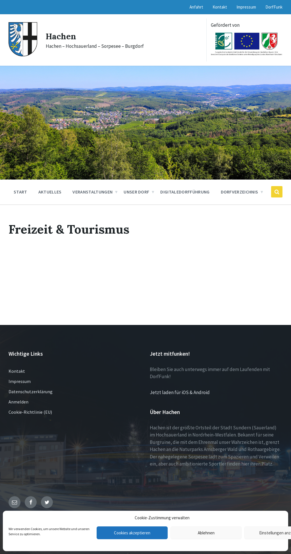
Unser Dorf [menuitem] (136, 192)
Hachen (61, 36)
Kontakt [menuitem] (220, 7)
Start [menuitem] (20, 192)
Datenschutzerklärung (31, 391)
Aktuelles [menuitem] (50, 192)
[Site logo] (23, 55)
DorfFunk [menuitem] (273, 7)
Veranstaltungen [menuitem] (92, 192)
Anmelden (18, 402)
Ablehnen (206, 533)
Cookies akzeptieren (132, 533)
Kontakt (17, 371)
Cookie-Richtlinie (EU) (30, 412)
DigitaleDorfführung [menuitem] (184, 192)
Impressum (20, 381)
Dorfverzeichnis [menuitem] (239, 192)
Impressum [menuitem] (246, 7)
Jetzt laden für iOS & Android (180, 392)
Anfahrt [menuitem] (196, 7)
